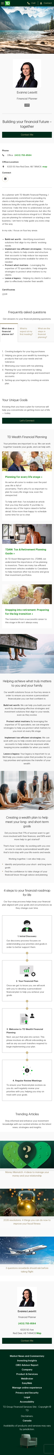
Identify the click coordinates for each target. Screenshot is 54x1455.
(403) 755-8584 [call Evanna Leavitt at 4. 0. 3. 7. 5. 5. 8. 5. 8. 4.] (27, 1323)
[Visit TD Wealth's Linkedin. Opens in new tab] (5, 179)
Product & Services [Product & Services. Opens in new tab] (27, 1374)
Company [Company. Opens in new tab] (27, 1370)
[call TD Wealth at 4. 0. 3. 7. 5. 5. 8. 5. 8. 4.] (32, 3)
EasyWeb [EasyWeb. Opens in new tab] (27, 1383)
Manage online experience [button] (27, 1388)
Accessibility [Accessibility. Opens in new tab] (27, 1402)
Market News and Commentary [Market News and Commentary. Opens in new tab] (27, 1356)
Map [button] (39, 1333)
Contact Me (27, 135)
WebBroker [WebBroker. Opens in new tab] (27, 1379)
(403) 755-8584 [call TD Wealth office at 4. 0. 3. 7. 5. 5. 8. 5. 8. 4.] (23, 155)
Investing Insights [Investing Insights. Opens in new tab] (27, 1361)
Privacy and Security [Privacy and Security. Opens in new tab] (27, 1393)
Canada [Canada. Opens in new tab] (27, 1421)
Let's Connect (27, 421)
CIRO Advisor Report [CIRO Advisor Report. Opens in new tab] (27, 1365)
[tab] (9, 332)
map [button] (44, 167)
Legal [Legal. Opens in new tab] (27, 1397)
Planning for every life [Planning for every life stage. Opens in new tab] (24, 477)
